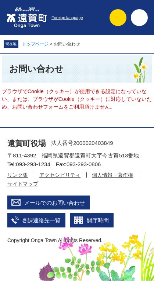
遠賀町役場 (26, 143)
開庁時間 (98, 220)
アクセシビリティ (59, 175)
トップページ (35, 44)
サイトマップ (22, 184)
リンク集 (17, 175)
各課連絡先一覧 (41, 220)
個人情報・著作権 (112, 175)
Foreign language (67, 17)
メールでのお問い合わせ (54, 203)
